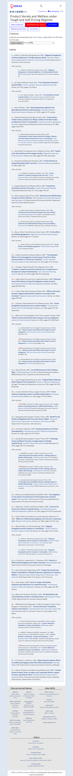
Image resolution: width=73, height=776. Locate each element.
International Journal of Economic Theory (43, 609)
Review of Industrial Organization (48, 382)
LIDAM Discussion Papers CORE (42, 457)
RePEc (21, 772)
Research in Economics (23, 521)
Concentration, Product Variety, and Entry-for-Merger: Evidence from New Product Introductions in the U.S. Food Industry (35, 120)
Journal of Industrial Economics (33, 443)
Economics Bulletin (44, 163)
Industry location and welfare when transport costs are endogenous (35, 318)
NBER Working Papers (24, 74)
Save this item (43, 11)
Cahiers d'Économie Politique (46, 188)
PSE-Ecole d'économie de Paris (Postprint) (39, 332)
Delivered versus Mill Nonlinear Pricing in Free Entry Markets (37, 223)
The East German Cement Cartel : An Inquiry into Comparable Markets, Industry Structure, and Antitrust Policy (36, 672)
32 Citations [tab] (52, 25)
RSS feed (59, 37)
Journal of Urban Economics (21, 320)
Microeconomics (23, 225)
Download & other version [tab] (36, 25)
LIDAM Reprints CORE (39, 471)
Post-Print (30, 343)
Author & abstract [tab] (17, 25)
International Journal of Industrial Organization (28, 284)
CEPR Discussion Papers (48, 246)
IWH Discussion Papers (53, 597)
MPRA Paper (45, 625)
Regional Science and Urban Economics (44, 234)
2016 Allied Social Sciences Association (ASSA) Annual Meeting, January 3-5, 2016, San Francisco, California (38, 141)
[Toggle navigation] (41, 6)
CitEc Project (38, 37)
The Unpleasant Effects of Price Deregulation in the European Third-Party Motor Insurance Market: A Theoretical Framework (35, 257)
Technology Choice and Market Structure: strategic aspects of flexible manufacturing (35, 441)
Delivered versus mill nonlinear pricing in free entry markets (37, 212)
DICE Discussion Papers (36, 97)
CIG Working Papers (23, 372)
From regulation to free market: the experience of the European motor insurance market (36, 497)
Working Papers (23, 499)
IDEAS (13, 772)
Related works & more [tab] (18, 29)
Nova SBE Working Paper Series (27, 214)
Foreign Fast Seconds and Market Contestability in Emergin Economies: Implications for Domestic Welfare (36, 572)
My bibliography (53, 11)
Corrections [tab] (34, 29)
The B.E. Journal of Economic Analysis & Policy (38, 85)
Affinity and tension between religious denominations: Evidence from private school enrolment (36, 293)
